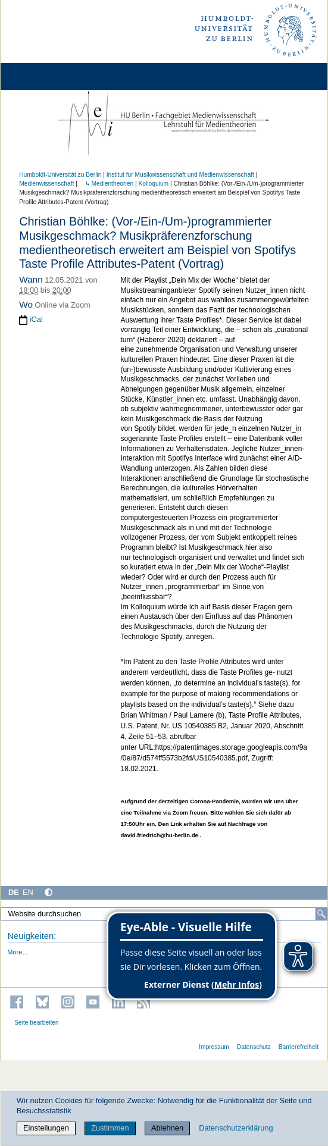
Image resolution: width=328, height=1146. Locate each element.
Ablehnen (167, 1127)
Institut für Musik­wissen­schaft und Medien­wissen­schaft (180, 174)
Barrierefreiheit (298, 1047)
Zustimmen (110, 1127)
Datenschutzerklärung (236, 1127)
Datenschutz (254, 1047)
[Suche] (321, 913)
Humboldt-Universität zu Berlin (60, 174)
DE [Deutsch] (13, 892)
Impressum (214, 1047)
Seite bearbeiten (36, 1022)
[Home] (43, 76)
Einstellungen (46, 1127)
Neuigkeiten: (31, 936)
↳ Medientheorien (106, 183)
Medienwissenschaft (46, 183)
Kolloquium (153, 183)
